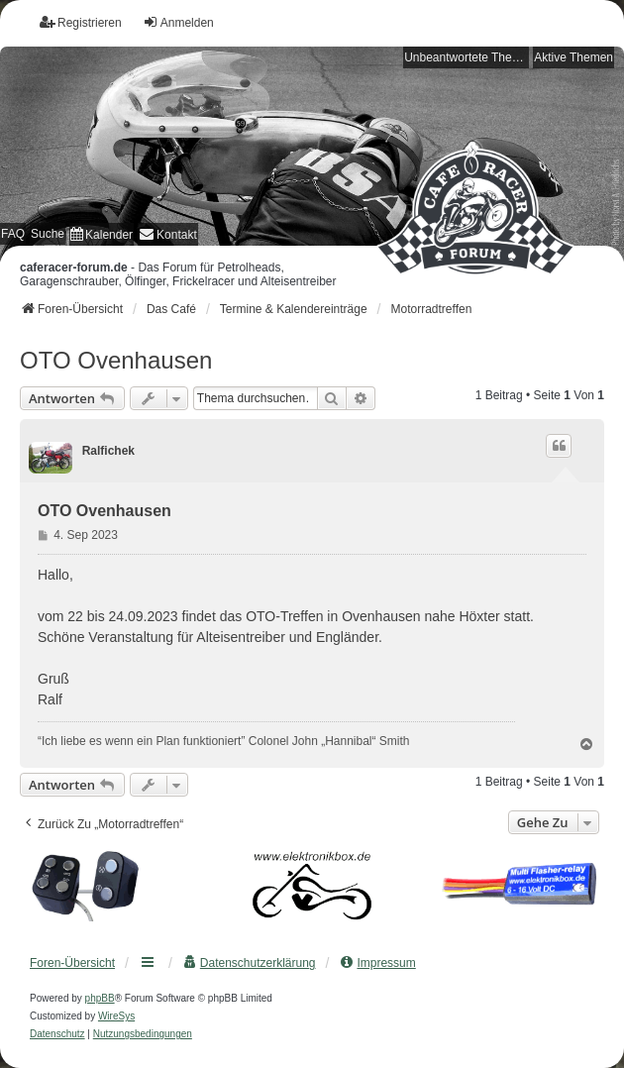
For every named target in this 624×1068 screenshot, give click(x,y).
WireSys (116, 1016)
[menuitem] (101, 234)
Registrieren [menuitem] (81, 22)
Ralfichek (108, 451)
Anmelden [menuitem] (178, 22)
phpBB (100, 998)
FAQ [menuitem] (13, 234)
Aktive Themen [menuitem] (573, 57)
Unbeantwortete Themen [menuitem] (466, 57)
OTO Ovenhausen (116, 360)
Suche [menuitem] (47, 234)
